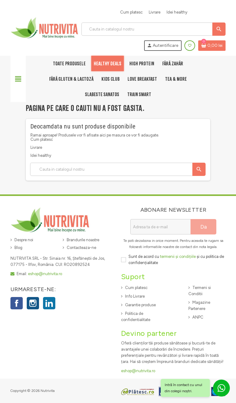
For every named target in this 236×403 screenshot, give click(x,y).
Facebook (16, 303)
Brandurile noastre (83, 240)
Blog (18, 247)
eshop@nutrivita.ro (45, 273)
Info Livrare (135, 296)
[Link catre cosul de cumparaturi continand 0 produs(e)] (212, 45)
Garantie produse (140, 305)
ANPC (197, 317)
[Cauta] (153, 29)
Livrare (154, 12)
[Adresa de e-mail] (160, 226)
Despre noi (23, 240)
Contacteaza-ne (81, 247)
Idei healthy (177, 12)
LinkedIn (49, 303)
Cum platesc (131, 12)
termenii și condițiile (178, 256)
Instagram (33, 303)
